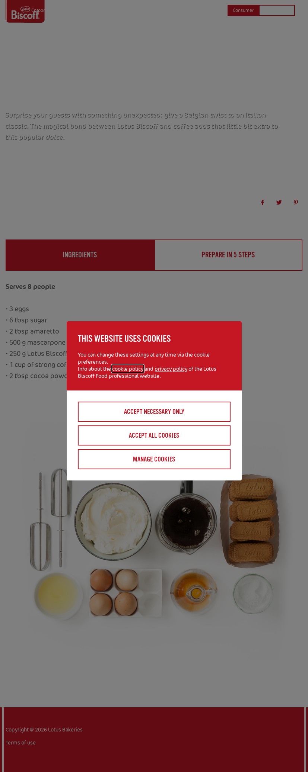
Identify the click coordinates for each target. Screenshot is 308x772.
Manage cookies (154, 459)
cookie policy (127, 368)
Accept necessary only (154, 411)
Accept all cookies (154, 435)
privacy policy (171, 368)
